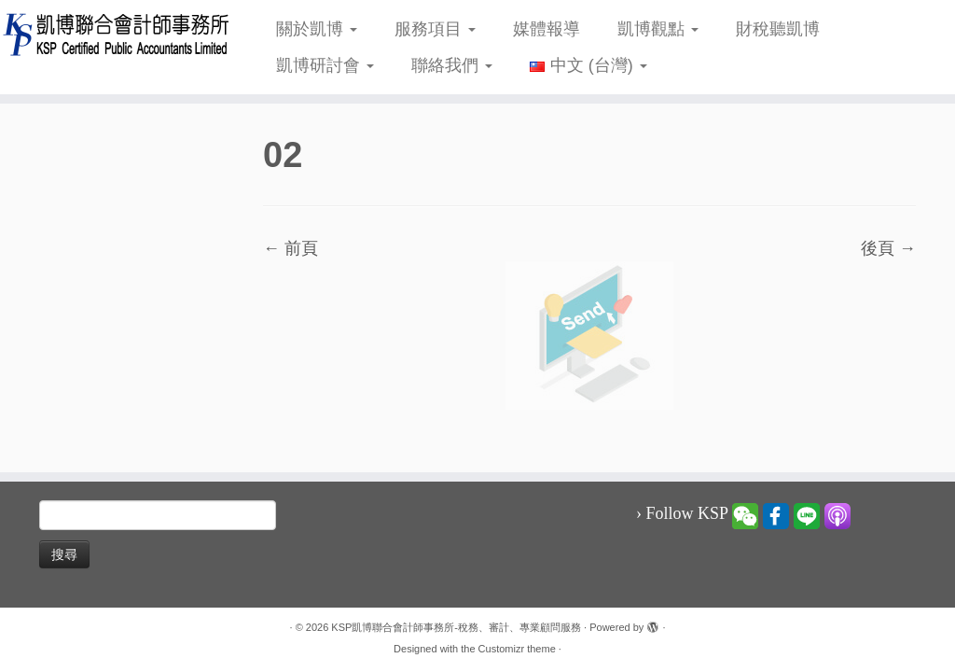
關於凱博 (316, 29)
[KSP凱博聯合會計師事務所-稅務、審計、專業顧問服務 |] (112, 34)
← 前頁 (290, 248)
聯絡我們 (451, 65)
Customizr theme (517, 648)
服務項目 (435, 29)
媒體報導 (546, 29)
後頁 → (888, 248)
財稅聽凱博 (778, 29)
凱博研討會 (325, 65)
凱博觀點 (658, 29)
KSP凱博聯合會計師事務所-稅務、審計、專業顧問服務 (456, 627)
